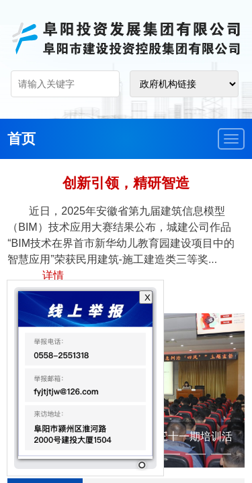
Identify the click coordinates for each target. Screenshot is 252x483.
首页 (21, 138)
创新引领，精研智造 (126, 183)
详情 (53, 275)
